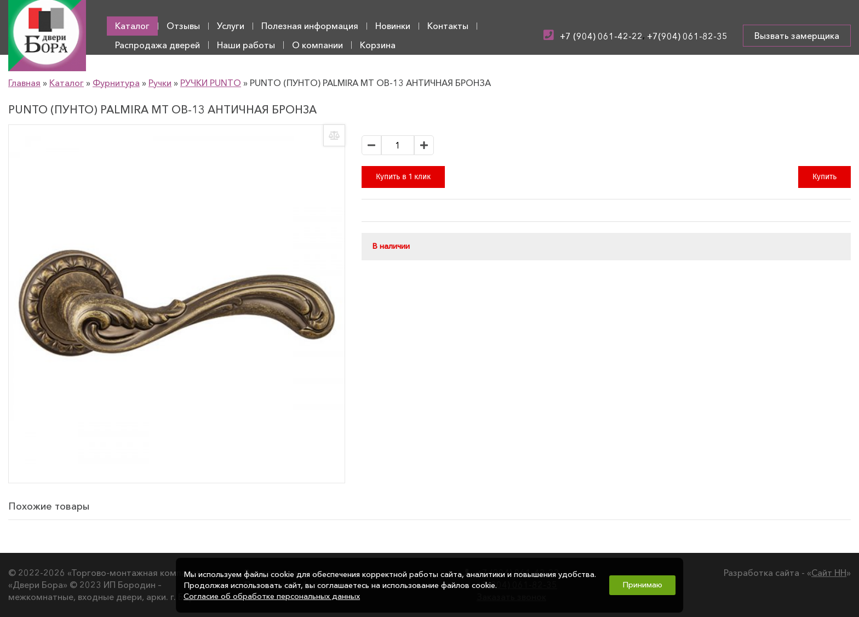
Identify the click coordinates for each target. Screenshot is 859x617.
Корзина (378, 44)
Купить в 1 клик (403, 176)
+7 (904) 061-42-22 (601, 36)
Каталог (132, 25)
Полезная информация (309, 25)
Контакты (447, 25)
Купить (824, 176)
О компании (317, 44)
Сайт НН (828, 572)
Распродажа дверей (157, 44)
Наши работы (246, 44)
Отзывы (183, 25)
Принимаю (642, 585)
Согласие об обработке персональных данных (272, 596)
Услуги (230, 25)
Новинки (392, 25)
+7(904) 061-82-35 (687, 36)
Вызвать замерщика (796, 35)
